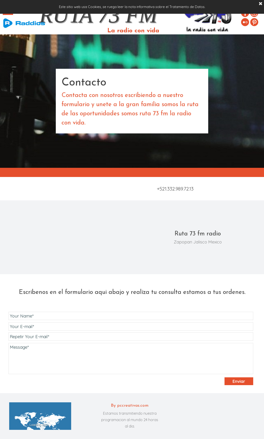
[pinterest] (254, 22)
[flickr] (245, 22)
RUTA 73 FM (98, 15)
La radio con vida (133, 31)
